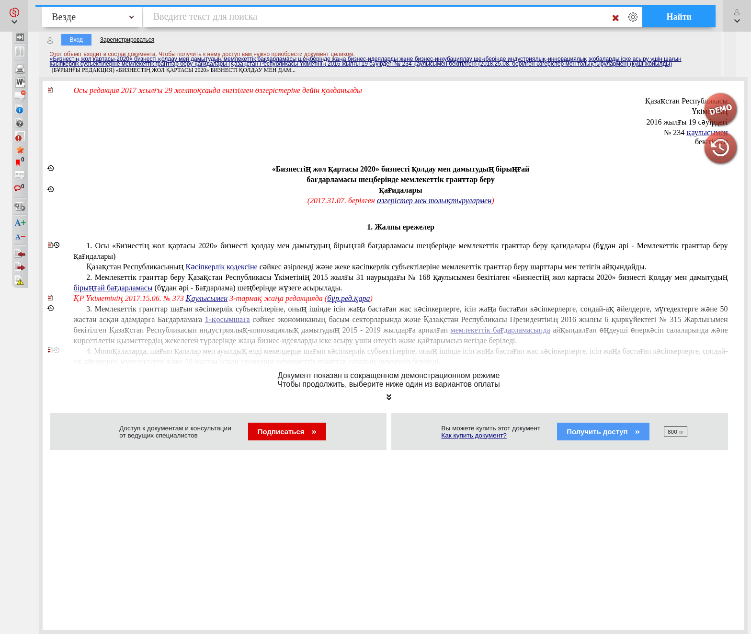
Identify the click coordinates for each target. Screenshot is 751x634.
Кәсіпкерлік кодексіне (222, 267)
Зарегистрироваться (127, 39)
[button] (14, 16)
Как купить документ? (474, 435)
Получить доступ (603, 431)
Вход (76, 39)
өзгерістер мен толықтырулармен (434, 200)
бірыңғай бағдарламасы (113, 288)
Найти (679, 17)
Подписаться (287, 431)
